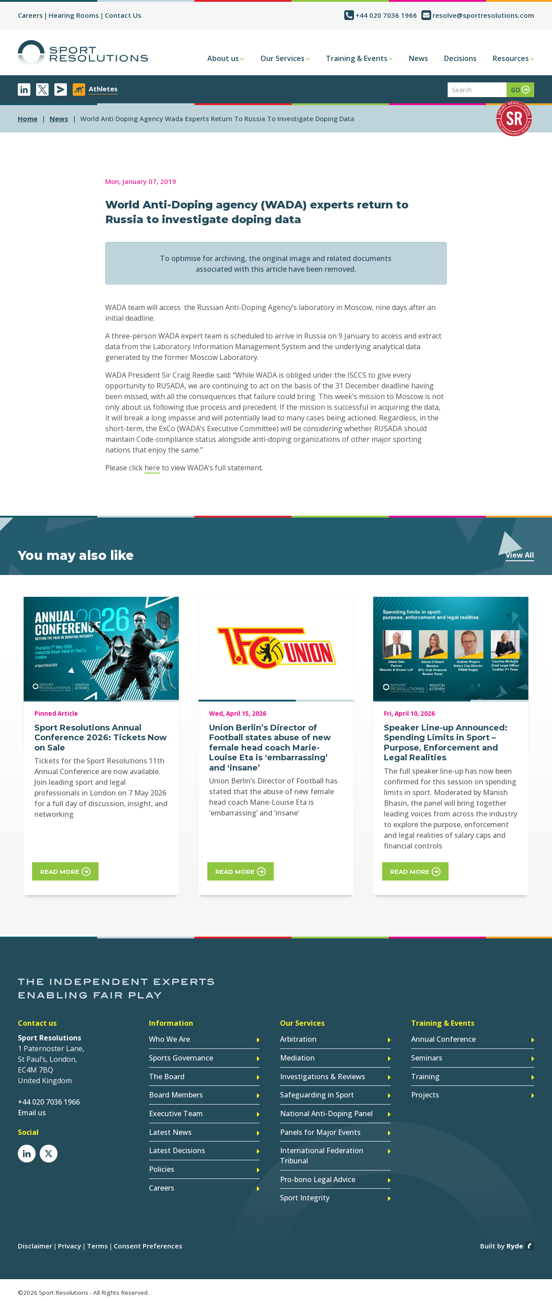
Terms (97, 1242)
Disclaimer (35, 1242)
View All (520, 555)
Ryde (515, 1242)
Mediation (297, 1057)
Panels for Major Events (320, 1130)
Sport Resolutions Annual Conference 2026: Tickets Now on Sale (100, 738)
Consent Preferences (148, 1242)
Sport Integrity (305, 1195)
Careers (30, 15)
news (58, 118)
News (418, 58)
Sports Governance (181, 1057)
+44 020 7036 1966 (386, 15)
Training (425, 1076)
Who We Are (169, 1039)
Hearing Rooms (74, 15)
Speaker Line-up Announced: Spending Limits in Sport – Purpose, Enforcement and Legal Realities (445, 743)
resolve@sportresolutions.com (483, 15)
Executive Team (176, 1112)
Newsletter (60, 89)
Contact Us (123, 15)
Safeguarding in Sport (317, 1094)
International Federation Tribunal (321, 1153)
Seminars (426, 1057)
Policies (161, 1167)
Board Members (176, 1094)
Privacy (69, 1242)
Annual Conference (443, 1039)
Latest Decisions (177, 1149)
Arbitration (298, 1039)
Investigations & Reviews (322, 1076)
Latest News (170, 1130)
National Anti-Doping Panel (326, 1112)
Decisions (460, 58)
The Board (167, 1076)
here (152, 468)
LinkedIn (24, 89)
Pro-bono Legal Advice (317, 1177)
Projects (425, 1094)
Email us (32, 1112)
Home (27, 118)
